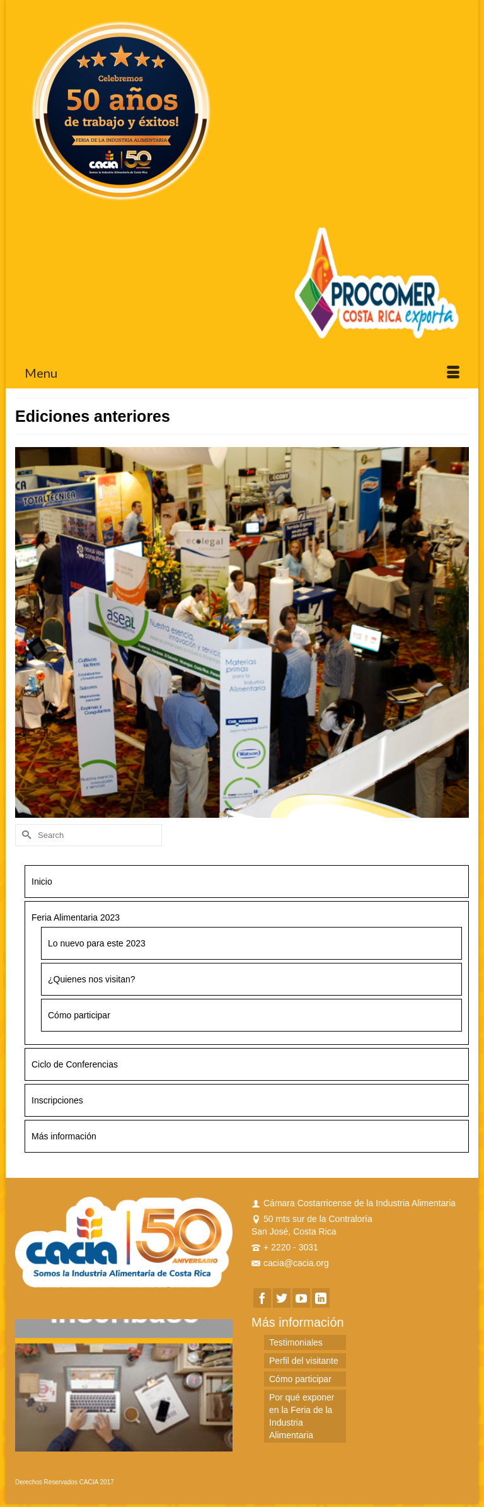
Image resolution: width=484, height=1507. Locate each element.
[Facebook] (262, 1298)
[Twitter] (282, 1298)
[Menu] (242, 372)
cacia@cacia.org (290, 1263)
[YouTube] (301, 1298)
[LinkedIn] (321, 1298)
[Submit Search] (24, 835)
